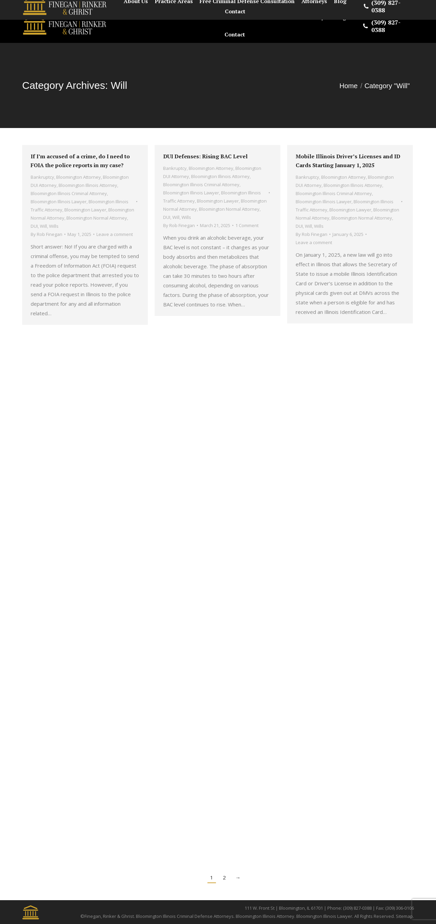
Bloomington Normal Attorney (96, 218)
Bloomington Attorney (78, 177)
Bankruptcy (42, 177)
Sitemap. (405, 916)
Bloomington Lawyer (85, 210)
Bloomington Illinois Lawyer (59, 201)
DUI (34, 226)
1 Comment (247, 225)
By (46, 234)
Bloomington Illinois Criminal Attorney (69, 193)
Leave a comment (114, 234)
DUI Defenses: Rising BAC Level (205, 156)
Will (43, 226)
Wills (54, 226)
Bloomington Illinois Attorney (88, 185)
